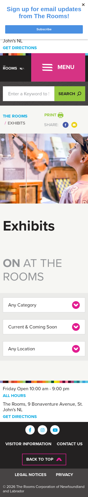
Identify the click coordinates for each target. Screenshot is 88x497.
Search (69, 94)
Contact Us (70, 444)
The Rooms (15, 116)
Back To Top (39, 459)
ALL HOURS (14, 396)
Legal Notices (30, 474)
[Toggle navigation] (58, 67)
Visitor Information (28, 444)
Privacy (64, 474)
